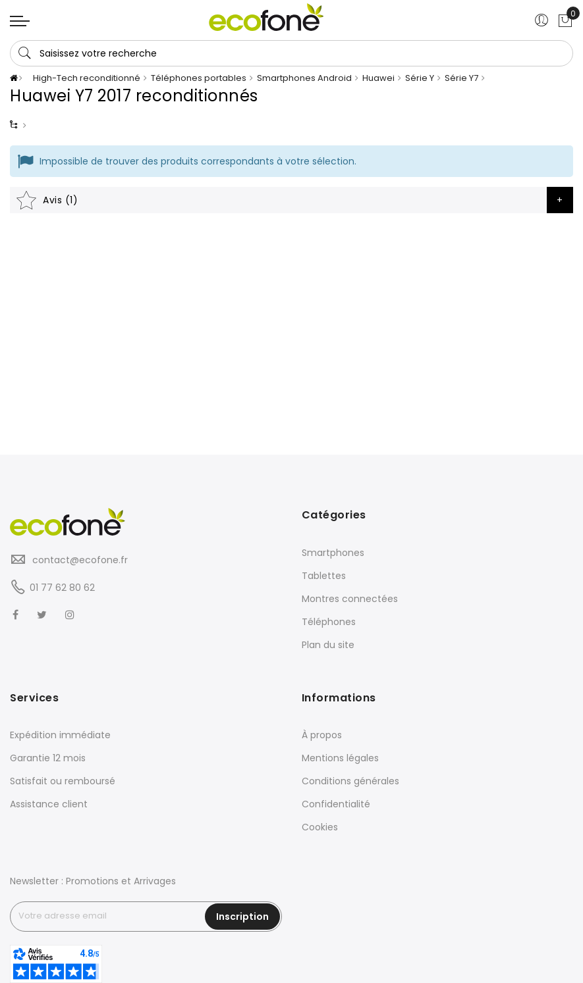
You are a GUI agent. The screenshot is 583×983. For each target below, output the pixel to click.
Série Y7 (461, 78)
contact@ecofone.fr (79, 560)
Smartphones (333, 552)
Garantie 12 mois (48, 758)
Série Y (419, 78)
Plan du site (328, 644)
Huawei (378, 78)
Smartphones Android (304, 78)
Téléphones (329, 621)
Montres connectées (350, 598)
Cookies (320, 827)
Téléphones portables (198, 78)
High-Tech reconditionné (86, 78)
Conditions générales (350, 781)
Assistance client (49, 804)
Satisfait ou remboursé (62, 781)
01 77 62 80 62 (62, 587)
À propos (322, 735)
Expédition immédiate (60, 735)
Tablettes (324, 575)
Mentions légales (340, 758)
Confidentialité (336, 804)
